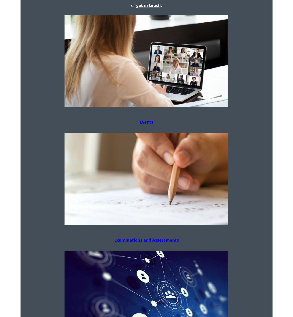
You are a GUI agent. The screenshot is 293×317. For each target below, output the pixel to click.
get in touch (148, 5)
